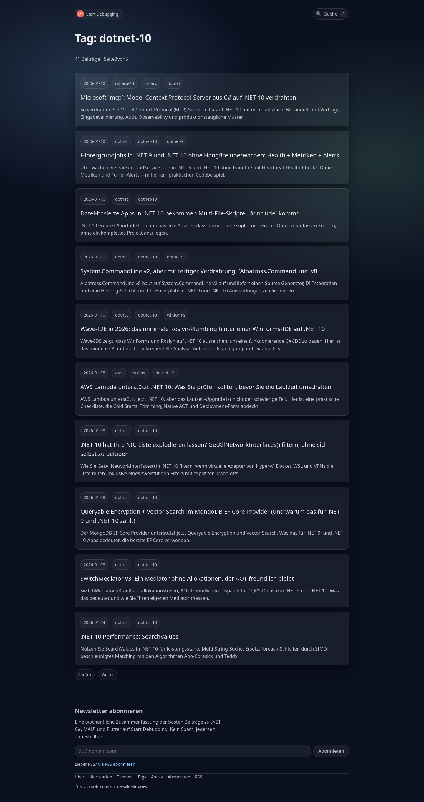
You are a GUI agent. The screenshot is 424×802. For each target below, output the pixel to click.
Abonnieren (331, 751)
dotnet (173, 83)
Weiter (107, 674)
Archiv (157, 777)
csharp (150, 83)
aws (119, 373)
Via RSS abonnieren (116, 764)
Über (80, 777)
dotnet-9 (175, 141)
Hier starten (100, 777)
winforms (176, 315)
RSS (198, 777)
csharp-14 (124, 83)
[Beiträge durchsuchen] (331, 14)
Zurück (84, 674)
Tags (142, 777)
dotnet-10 (147, 141)
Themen (125, 777)
